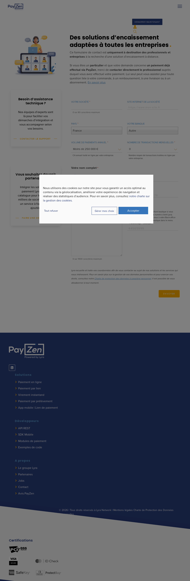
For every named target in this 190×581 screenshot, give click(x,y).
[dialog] (96, 199)
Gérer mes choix (104, 211)
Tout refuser (51, 211)
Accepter (133, 210)
